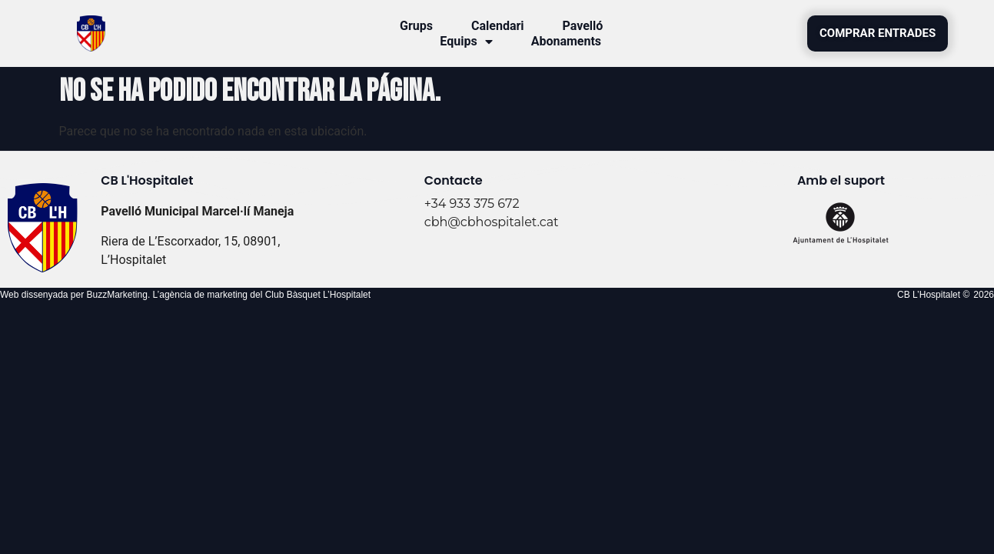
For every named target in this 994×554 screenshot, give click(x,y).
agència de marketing (203, 294)
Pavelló (583, 25)
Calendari (497, 25)
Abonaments (566, 41)
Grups (416, 25)
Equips (466, 41)
